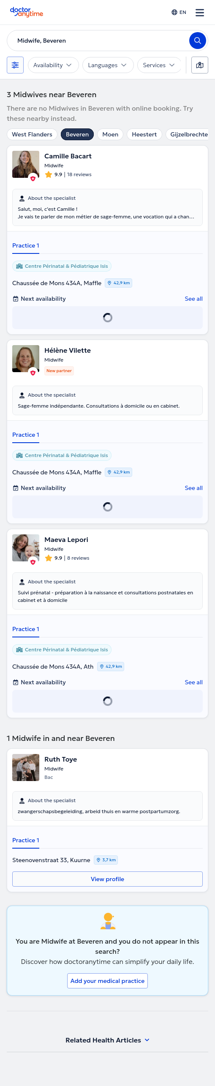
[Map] (199, 65)
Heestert (144, 134)
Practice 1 (25, 245)
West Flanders (32, 134)
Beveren (77, 134)
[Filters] (15, 65)
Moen (110, 134)
